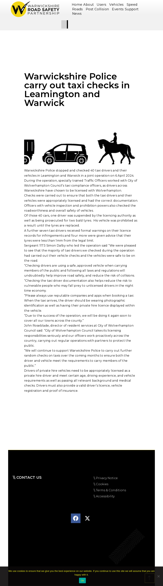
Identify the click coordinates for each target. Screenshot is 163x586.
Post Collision (98, 9)
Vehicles (117, 5)
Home (77, 5)
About (89, 5)
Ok (82, 580)
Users (102, 5)
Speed (133, 5)
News (78, 14)
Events (118, 9)
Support (133, 9)
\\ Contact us (27, 477)
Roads (78, 9)
